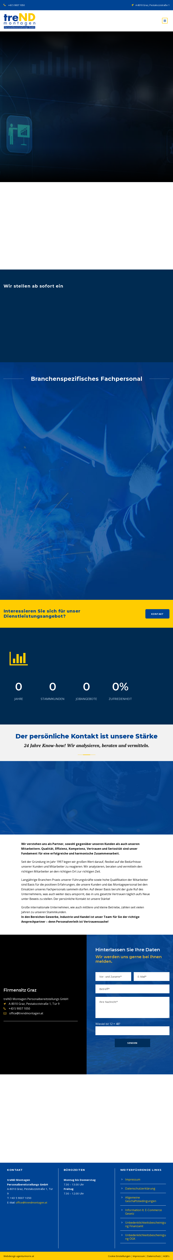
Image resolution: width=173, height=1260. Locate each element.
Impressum (132, 1179)
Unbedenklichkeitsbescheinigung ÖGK (145, 1237)
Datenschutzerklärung (140, 1188)
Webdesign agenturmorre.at (19, 1256)
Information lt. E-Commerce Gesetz (143, 1211)
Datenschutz (154, 1256)
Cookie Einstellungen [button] (119, 1256)
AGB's (166, 1256)
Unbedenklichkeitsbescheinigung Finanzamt (145, 1224)
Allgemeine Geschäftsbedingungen (140, 1199)
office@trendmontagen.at (31, 1202)
